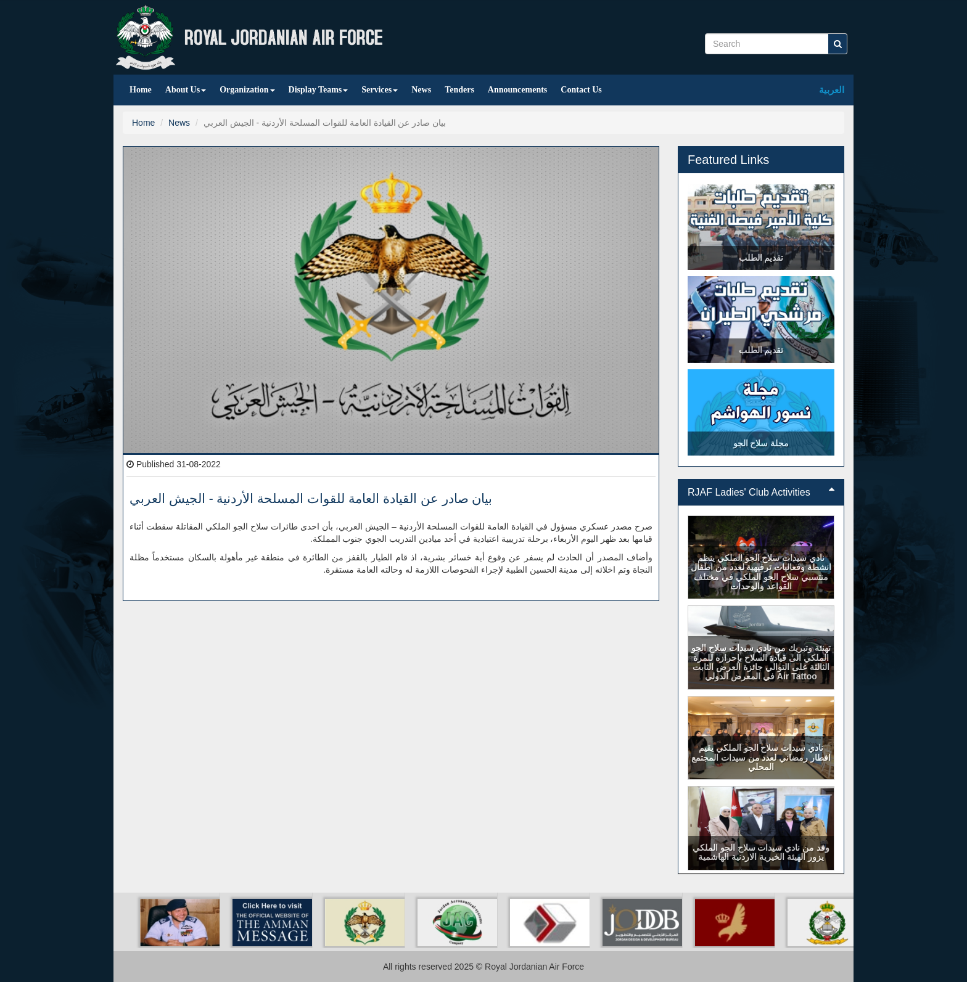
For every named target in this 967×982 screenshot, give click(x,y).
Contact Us (581, 89)
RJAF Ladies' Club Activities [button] (761, 492)
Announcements (517, 89)
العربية (831, 89)
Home (141, 89)
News (421, 89)
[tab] (761, 492)
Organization (247, 89)
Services (379, 89)
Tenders (459, 89)
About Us (185, 89)
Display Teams (318, 89)
